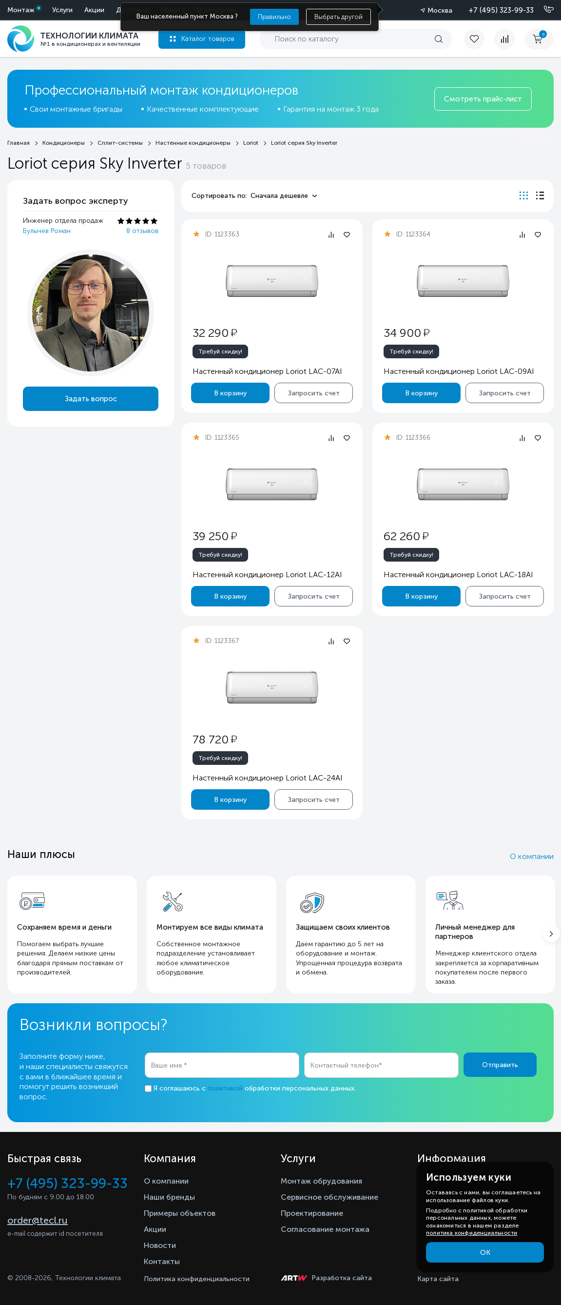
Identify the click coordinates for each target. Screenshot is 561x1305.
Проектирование (312, 1213)
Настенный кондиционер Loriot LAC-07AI (267, 371)
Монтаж (21, 10)
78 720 (215, 739)
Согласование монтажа (325, 1229)
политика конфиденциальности (471, 1232)
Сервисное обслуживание (329, 1197)
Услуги (62, 10)
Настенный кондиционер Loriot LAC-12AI (267, 574)
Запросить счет (314, 393)
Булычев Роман (47, 231)
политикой (225, 1088)
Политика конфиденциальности (197, 1279)
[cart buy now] (539, 39)
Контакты (162, 1261)
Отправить (500, 1065)
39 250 (215, 536)
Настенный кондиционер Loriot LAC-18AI (458, 574)
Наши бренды (169, 1197)
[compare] (504, 39)
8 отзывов (142, 231)
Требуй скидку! (220, 351)
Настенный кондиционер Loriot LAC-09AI (459, 371)
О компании (532, 856)
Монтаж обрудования (321, 1181)
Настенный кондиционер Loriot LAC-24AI (268, 777)
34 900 (406, 333)
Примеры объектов (179, 1213)
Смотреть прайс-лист (483, 99)
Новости (160, 1245)
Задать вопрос (91, 398)
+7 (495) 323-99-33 (501, 10)
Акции (94, 10)
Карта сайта (438, 1279)
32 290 (215, 333)
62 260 (406, 536)
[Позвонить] (543, 9)
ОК (485, 1252)
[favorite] (479, 39)
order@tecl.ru (37, 1220)
